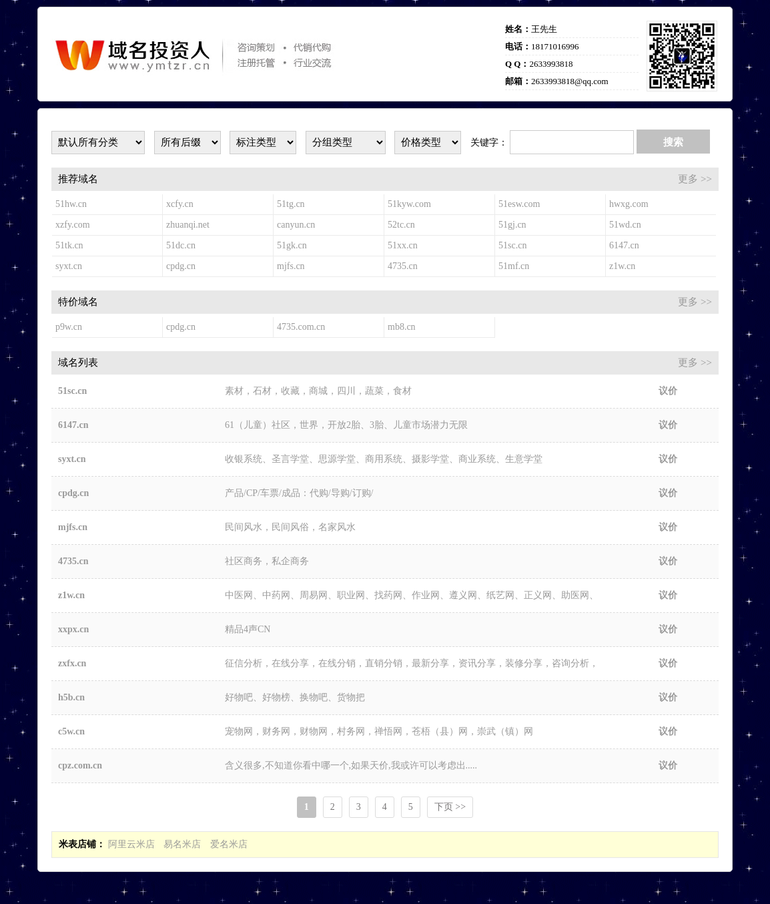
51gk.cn (292, 245)
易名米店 (182, 844)
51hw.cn (71, 204)
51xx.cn (403, 245)
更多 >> (695, 179)
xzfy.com (72, 225)
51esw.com (519, 204)
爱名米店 (229, 844)
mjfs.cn (291, 266)
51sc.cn (512, 245)
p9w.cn (68, 327)
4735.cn (403, 266)
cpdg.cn (181, 266)
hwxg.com (629, 204)
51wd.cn (625, 225)
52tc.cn (401, 225)
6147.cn (624, 245)
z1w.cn (622, 266)
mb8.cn (402, 327)
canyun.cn (296, 225)
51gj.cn (512, 225)
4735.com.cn (301, 327)
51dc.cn (181, 245)
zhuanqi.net (188, 225)
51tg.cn (291, 204)
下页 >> (450, 807)
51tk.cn (69, 245)
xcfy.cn (180, 204)
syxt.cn (68, 266)
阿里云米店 (131, 844)
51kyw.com (409, 204)
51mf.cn (513, 266)
